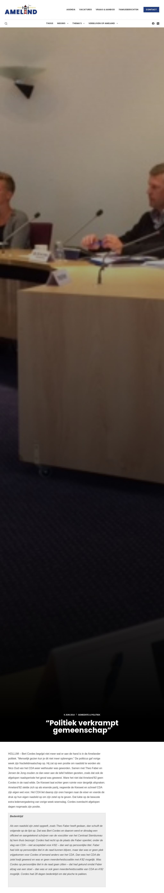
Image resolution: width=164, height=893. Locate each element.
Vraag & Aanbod (105, 9)
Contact (151, 9)
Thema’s (79, 23)
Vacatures (85, 9)
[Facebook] (153, 23)
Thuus (49, 23)
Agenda (70, 9)
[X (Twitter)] (158, 23)
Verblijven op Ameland (104, 23)
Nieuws (63, 23)
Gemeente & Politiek (89, 715)
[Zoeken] (6, 23)
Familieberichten (128, 9)
